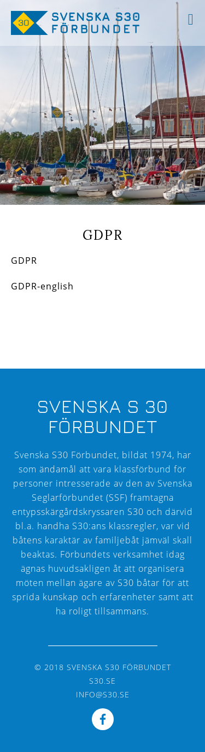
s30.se (102, 681)
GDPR (24, 260)
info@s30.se (103, 694)
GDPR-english (42, 286)
